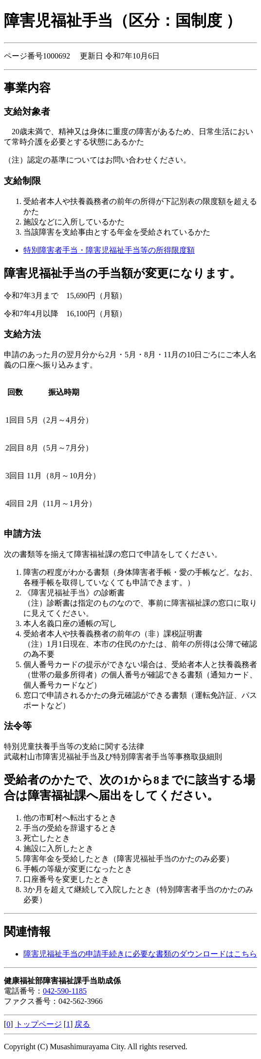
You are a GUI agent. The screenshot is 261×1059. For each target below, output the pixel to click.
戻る (82, 1024)
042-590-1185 (65, 991)
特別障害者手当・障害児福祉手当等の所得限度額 (109, 250)
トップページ (38, 1024)
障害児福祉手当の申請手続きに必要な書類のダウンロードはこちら (140, 954)
